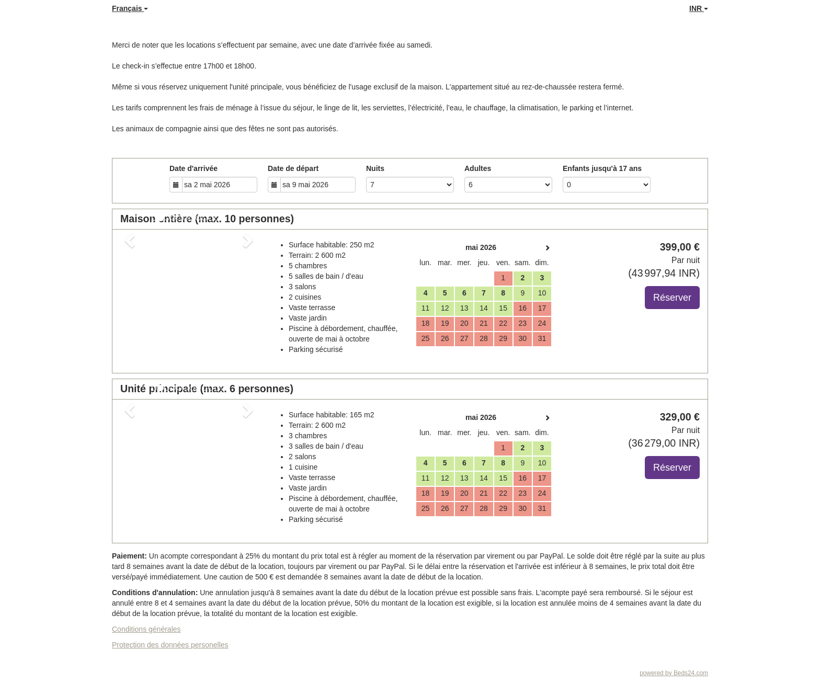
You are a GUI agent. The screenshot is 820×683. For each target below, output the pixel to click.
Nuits (375, 168)
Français (130, 8)
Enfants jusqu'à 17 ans (602, 168)
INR (698, 8)
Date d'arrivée (193, 168)
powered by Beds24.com (674, 673)
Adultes (477, 168)
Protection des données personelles (170, 645)
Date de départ (293, 168)
